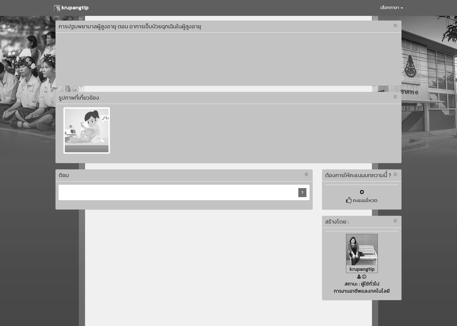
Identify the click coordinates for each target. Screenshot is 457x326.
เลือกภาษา (391, 7)
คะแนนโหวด (362, 200)
